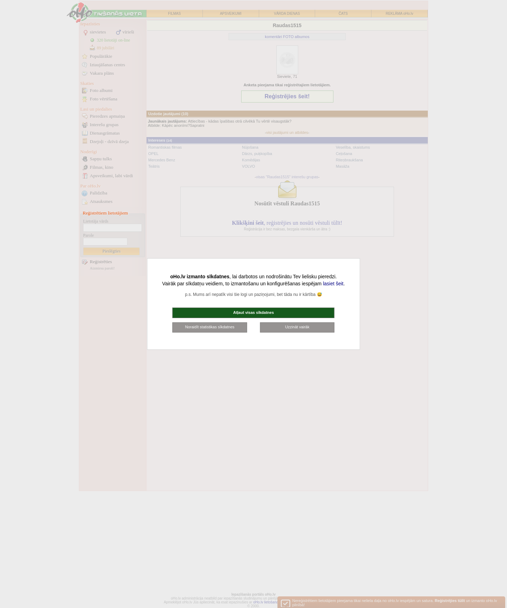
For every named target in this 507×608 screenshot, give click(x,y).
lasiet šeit (333, 283)
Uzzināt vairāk (297, 327)
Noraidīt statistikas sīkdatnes (209, 327)
